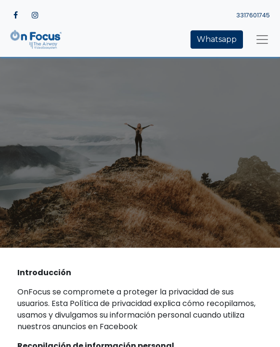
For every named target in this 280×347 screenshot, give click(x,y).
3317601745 (253, 15)
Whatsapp (217, 39)
